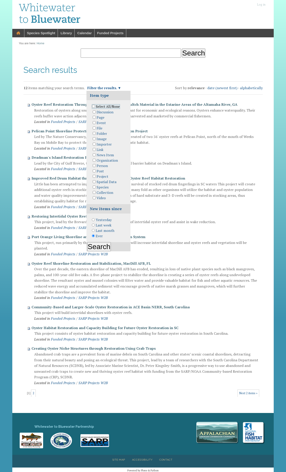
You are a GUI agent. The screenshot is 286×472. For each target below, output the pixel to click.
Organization (107, 160)
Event (101, 122)
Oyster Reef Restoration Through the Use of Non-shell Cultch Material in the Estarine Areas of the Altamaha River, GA (135, 104)
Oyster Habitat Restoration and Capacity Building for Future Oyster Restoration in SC (105, 327)
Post (100, 171)
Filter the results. (102, 87)
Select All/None (108, 106)
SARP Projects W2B (93, 254)
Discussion (105, 112)
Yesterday (104, 219)
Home (18, 33)
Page (100, 117)
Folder (102, 133)
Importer (104, 144)
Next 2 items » (248, 393)
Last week (103, 225)
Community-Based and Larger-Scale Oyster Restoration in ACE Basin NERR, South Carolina (111, 307)
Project (102, 176)
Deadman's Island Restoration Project (64, 157)
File (99, 128)
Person (102, 165)
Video (101, 197)
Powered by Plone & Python (143, 470)
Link (100, 149)
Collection (105, 192)
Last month (105, 230)
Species (103, 187)
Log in (261, 4)
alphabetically (251, 87)
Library (66, 33)
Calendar (84, 33)
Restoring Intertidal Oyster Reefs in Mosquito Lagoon (78, 216)
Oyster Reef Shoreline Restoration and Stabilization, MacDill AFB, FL (91, 263)
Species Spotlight (41, 33)
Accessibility (142, 459)
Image (102, 138)
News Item (105, 154)
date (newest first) (222, 87)
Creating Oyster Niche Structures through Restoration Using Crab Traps (94, 348)
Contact (165, 459)
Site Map (118, 459)
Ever (99, 235)
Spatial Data (106, 181)
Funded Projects (110, 33)
